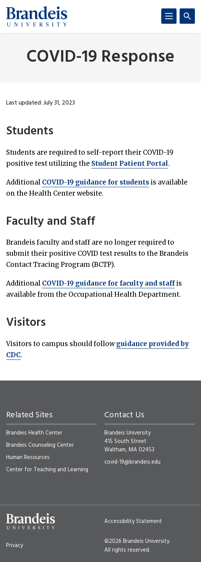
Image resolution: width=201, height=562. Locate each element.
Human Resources (28, 457)
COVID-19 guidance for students (95, 182)
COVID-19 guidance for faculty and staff (108, 283)
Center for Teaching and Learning (47, 469)
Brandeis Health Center (34, 433)
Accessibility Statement (133, 521)
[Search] (187, 16)
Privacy (14, 545)
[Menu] (169, 16)
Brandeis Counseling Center (40, 445)
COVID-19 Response (100, 57)
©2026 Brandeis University (136, 541)
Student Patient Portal (129, 163)
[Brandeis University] (36, 16)
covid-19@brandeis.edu (132, 462)
